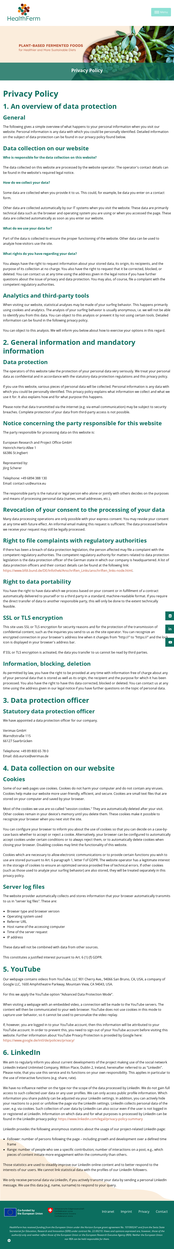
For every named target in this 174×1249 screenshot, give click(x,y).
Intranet (108, 1211)
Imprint (126, 1211)
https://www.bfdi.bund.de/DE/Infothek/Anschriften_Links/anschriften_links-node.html (67, 570)
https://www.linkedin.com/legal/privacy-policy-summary (100, 1119)
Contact (162, 1211)
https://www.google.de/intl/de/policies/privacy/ (38, 1040)
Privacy (143, 1211)
